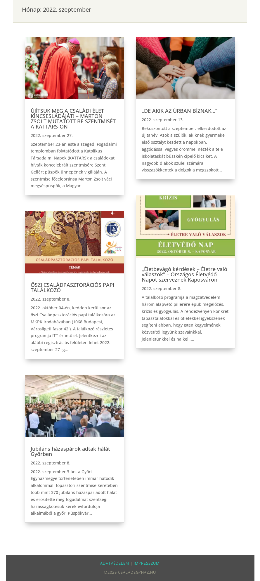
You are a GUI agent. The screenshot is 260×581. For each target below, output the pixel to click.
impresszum (147, 563)
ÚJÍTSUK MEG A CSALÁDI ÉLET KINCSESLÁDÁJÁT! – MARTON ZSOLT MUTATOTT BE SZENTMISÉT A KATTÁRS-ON (73, 118)
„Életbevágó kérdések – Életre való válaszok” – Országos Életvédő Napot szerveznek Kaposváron (184, 274)
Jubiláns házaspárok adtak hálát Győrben (70, 451)
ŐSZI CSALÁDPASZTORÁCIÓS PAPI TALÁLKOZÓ (72, 287)
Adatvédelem (114, 563)
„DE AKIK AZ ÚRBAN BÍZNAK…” (179, 110)
